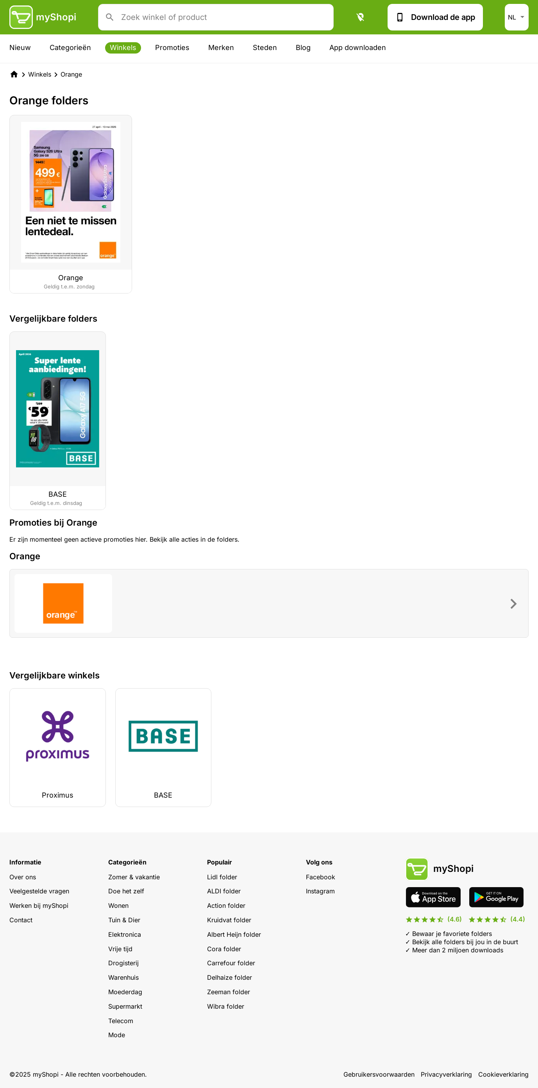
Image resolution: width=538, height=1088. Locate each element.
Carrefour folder (231, 963)
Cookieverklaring (503, 1074)
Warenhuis (123, 977)
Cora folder (224, 949)
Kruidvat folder (229, 920)
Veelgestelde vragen (39, 891)
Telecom (120, 1021)
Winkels (123, 47)
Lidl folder (222, 877)
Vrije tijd (120, 949)
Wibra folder (225, 1006)
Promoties (172, 47)
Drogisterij (123, 963)
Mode (116, 1035)
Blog (303, 47)
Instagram (320, 891)
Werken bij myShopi (38, 905)
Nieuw (20, 47)
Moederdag (125, 992)
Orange (71, 74)
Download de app (435, 17)
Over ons (22, 877)
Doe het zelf (126, 891)
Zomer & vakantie (134, 877)
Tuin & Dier (124, 920)
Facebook (320, 877)
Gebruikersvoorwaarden (379, 1074)
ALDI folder (224, 891)
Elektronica (124, 934)
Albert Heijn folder (234, 934)
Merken (221, 47)
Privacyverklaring (446, 1074)
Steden (265, 47)
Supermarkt (125, 1006)
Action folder (226, 905)
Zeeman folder (228, 992)
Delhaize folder (229, 977)
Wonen (118, 905)
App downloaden (357, 47)
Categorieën (70, 47)
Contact (20, 920)
